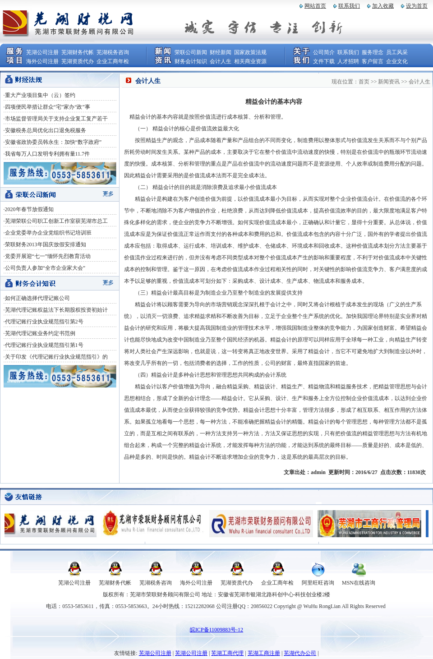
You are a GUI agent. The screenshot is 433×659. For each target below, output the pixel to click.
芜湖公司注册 (42, 52)
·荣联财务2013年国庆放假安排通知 (45, 244)
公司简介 (324, 52)
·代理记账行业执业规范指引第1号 (43, 345)
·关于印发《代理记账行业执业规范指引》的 (56, 357)
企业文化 (397, 61)
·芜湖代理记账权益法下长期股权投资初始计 (56, 310)
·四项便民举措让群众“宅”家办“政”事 (47, 107)
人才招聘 (348, 61)
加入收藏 (383, 6)
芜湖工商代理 (227, 653)
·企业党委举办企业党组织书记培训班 (48, 233)
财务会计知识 (191, 61)
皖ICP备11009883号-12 (216, 630)
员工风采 (397, 52)
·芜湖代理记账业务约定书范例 (39, 333)
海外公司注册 (42, 61)
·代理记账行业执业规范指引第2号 (43, 321)
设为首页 (417, 6)
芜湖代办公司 (300, 653)
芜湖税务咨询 (113, 52)
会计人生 (220, 61)
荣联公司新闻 (191, 52)
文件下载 (324, 61)
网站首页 (315, 6)
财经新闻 (220, 52)
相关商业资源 (250, 61)
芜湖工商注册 (264, 653)
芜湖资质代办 (77, 61)
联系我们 (349, 6)
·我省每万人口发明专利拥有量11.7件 (47, 154)
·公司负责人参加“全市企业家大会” (45, 268)
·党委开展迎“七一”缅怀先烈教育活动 (47, 256)
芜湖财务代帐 (77, 52)
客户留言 (372, 61)
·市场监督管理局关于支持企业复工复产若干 (56, 118)
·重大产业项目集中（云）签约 (39, 95)
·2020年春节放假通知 (29, 209)
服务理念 (372, 52)
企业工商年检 (113, 61)
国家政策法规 (250, 52)
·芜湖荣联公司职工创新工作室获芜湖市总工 (56, 221)
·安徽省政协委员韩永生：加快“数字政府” (53, 142)
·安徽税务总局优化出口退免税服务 (45, 130)
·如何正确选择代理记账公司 (37, 298)
